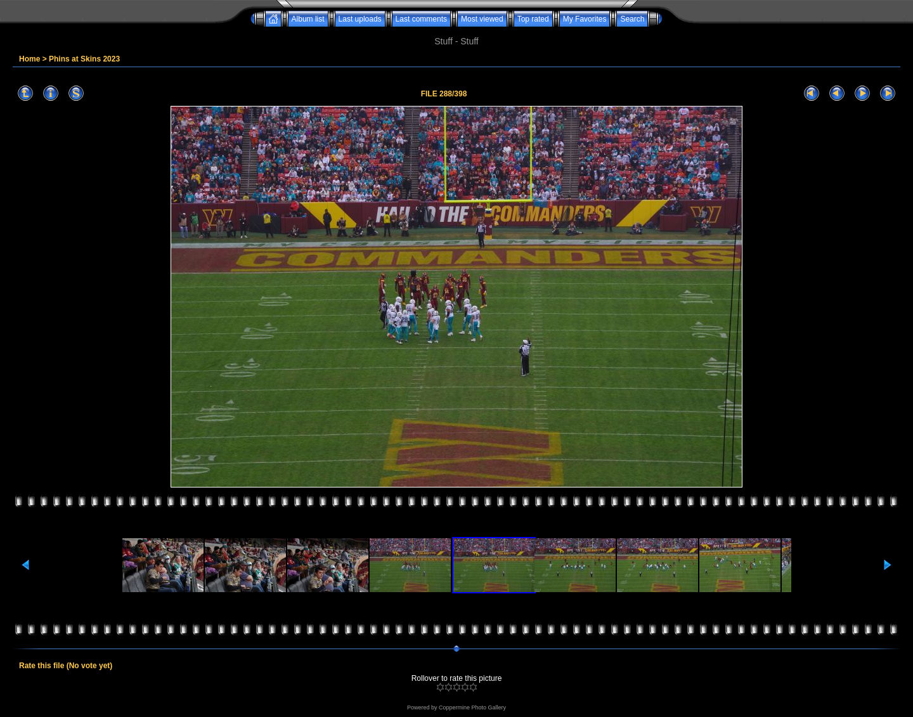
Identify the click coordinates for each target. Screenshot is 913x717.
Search (632, 19)
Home (29, 59)
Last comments (421, 19)
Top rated (533, 19)
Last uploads (360, 19)
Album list (308, 19)
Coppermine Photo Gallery (472, 707)
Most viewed (482, 19)
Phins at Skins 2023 (84, 59)
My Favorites (585, 19)
